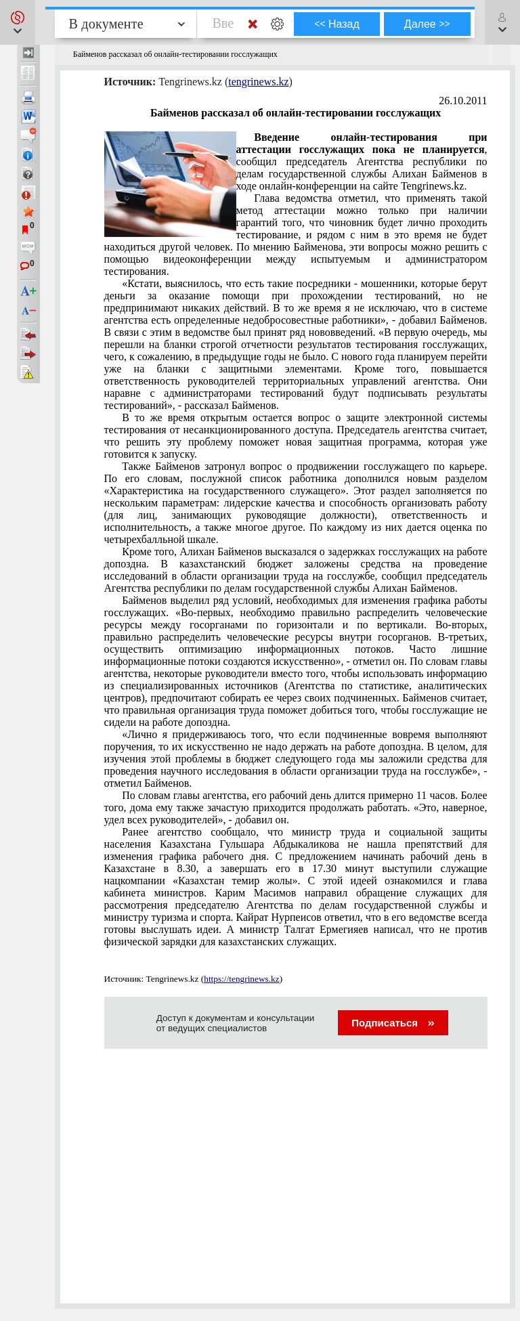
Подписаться (393, 1022)
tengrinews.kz (258, 81)
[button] (17, 22)
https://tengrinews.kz (241, 979)
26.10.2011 (463, 100)
